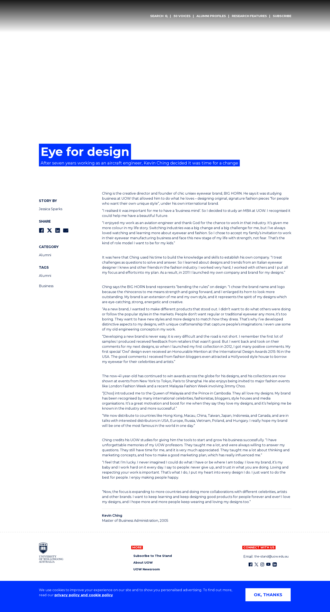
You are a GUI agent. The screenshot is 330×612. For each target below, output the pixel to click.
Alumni (45, 255)
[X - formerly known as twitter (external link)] (256, 564)
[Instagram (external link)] (262, 564)
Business (46, 286)
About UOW (143, 562)
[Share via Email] (65, 230)
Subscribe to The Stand (152, 556)
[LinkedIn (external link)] (275, 564)
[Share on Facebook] (41, 230)
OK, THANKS (268, 594)
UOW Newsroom (146, 569)
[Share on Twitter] (49, 230)
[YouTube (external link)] (268, 564)
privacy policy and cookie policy (83, 595)
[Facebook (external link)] (250, 564)
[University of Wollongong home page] (51, 553)
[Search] (159, 16)
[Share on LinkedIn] (57, 230)
